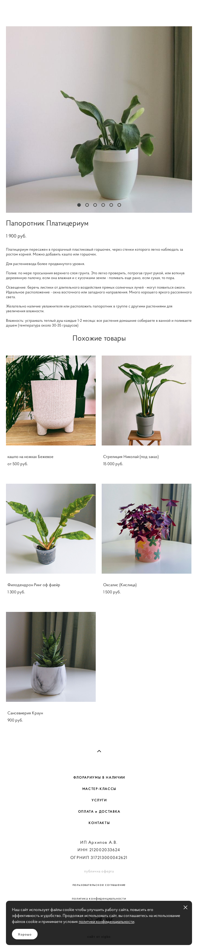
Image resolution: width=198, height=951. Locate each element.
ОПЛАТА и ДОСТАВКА (99, 811)
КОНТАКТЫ (99, 823)
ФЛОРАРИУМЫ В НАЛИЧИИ (99, 777)
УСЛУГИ (99, 800)
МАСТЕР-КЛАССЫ (99, 789)
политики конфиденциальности (106, 921)
